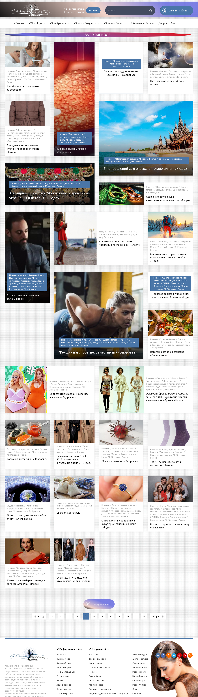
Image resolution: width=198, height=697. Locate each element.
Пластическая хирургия (100, 644)
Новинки (93, 648)
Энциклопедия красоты (100, 666)
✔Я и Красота (58, 23)
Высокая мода (63, 635)
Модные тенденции (66, 648)
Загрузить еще (98, 581)
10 (127, 593)
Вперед (158, 593)
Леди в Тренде (64, 661)
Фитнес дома (138, 640)
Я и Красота (94, 631)
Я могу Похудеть (140, 631)
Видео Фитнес (139, 661)
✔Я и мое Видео (113, 23)
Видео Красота (139, 653)
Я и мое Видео (139, 644)
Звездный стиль (64, 640)
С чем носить (63, 653)
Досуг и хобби (166, 23)
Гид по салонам (96, 657)
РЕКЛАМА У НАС (64, 674)
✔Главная (18, 23)
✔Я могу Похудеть (85, 23)
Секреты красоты (65, 670)
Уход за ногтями (97, 640)
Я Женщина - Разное (142, 23)
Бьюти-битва (95, 653)
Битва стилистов (64, 666)
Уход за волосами (97, 635)
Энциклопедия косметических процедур (108, 670)
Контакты (136, 670)
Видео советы (139, 648)
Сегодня (93, 10)
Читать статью (28, 676)
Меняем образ (96, 661)
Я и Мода (61, 631)
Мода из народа (64, 644)
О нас (135, 666)
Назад (39, 593)
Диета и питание (140, 635)
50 (144, 593)
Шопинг (60, 657)
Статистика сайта (140, 674)
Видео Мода (138, 657)
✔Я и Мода (35, 23)
